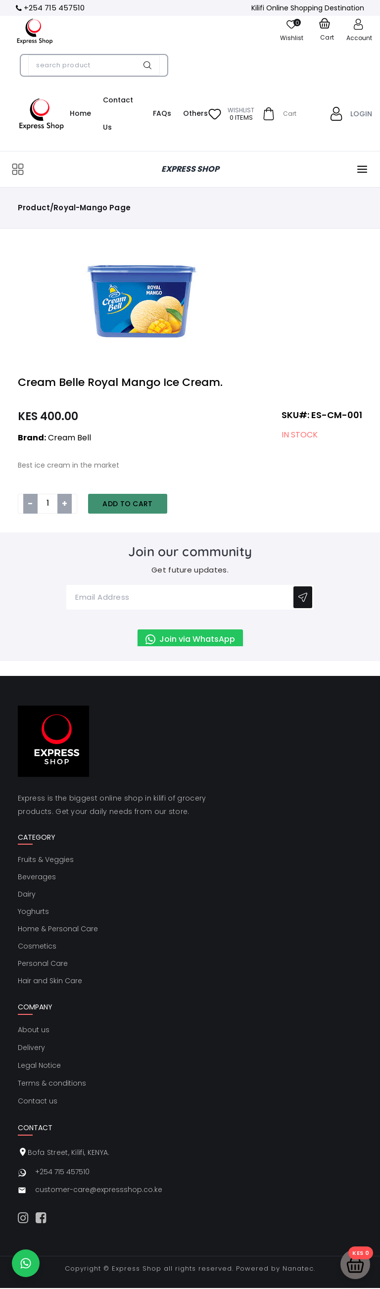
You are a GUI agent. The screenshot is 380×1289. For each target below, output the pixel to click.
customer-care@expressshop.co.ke (98, 1189)
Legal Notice (39, 1065)
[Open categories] (18, 169)
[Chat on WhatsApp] (26, 1263)
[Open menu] (362, 169)
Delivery (31, 1047)
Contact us (37, 1101)
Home (80, 113)
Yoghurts (33, 911)
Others (195, 113)
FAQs (162, 113)
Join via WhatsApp (190, 639)
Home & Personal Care (58, 929)
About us (33, 1030)
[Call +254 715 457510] (50, 8)
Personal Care (43, 963)
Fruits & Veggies (46, 859)
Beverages (37, 877)
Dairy (27, 894)
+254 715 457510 (62, 1172)
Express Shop (136, 1268)
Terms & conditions (52, 1083)
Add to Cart (127, 504)
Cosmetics (37, 946)
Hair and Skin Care (50, 981)
